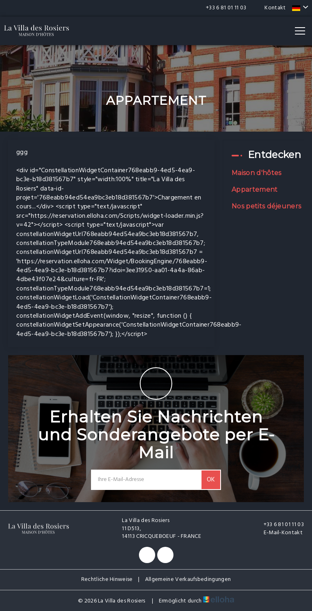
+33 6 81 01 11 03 (279, 525)
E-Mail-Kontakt (278, 533)
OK (211, 479)
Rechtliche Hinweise (107, 579)
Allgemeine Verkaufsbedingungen (188, 579)
